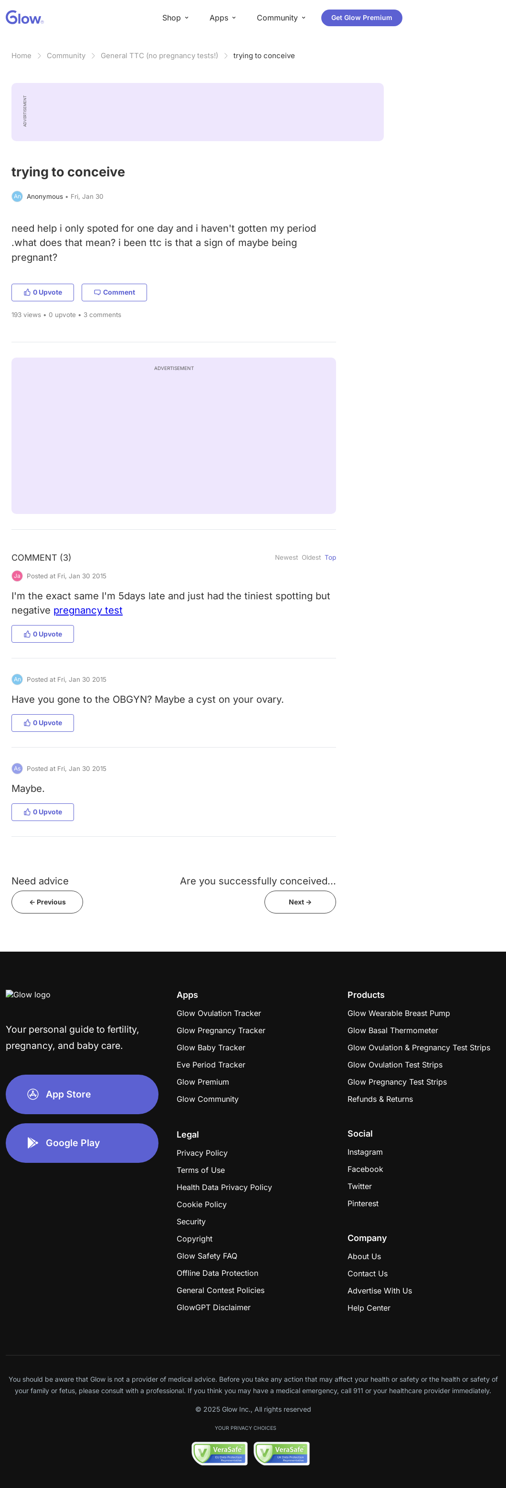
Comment (114, 292)
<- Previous (47, 902)
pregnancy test (88, 610)
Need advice (40, 881)
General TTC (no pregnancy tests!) (159, 55)
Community (66, 55)
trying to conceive (264, 55)
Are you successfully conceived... (258, 881)
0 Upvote (42, 292)
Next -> (300, 902)
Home (21, 55)
